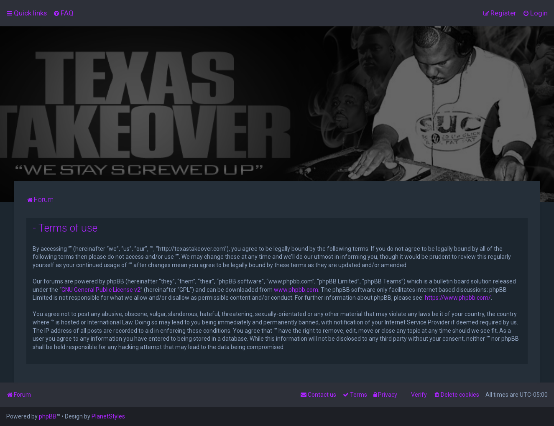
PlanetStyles (108, 416)
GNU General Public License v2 (100, 289)
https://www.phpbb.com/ (458, 297)
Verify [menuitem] (419, 394)
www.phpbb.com (296, 289)
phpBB (47, 416)
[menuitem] (63, 13)
